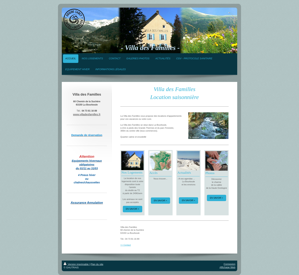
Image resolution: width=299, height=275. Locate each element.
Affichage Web (227, 267)
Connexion (229, 264)
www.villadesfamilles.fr (86, 114)
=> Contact (125, 245)
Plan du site (97, 264)
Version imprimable (76, 264)
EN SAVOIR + (132, 209)
